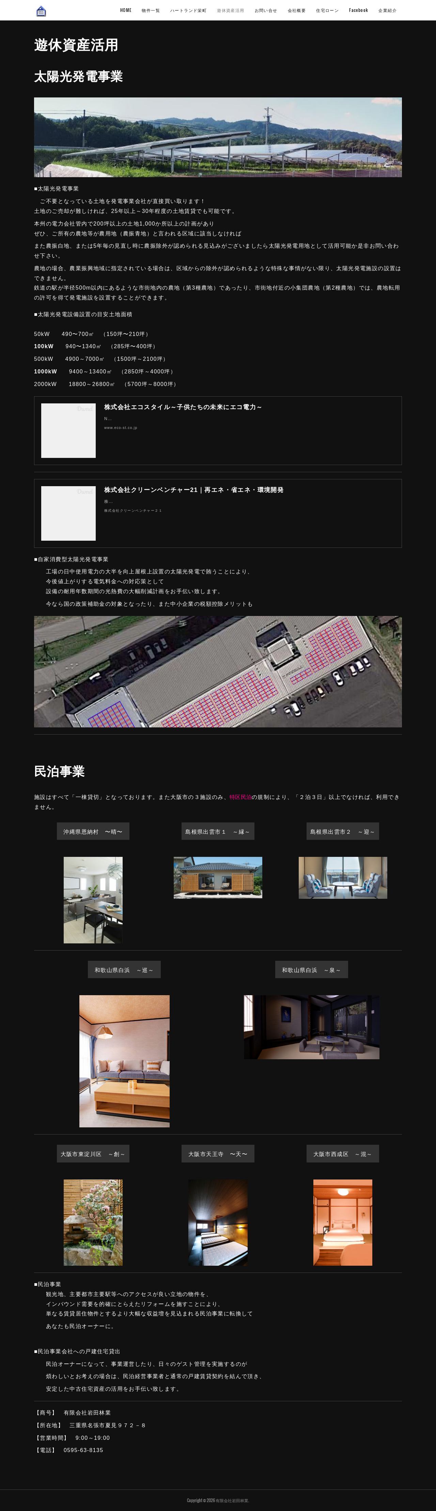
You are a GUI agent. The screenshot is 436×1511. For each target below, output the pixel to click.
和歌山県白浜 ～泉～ (311, 970)
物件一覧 (151, 10)
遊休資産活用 (230, 10)
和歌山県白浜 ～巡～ (124, 970)
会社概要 (297, 10)
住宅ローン (327, 10)
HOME (126, 10)
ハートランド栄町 (188, 10)
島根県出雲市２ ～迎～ (342, 831)
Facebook (358, 10)
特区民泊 (241, 797)
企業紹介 (387, 10)
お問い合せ (266, 10)
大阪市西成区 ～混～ (343, 1154)
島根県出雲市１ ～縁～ (217, 831)
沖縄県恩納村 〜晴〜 (93, 831)
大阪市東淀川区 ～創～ (93, 1154)
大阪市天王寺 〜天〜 (218, 1154)
